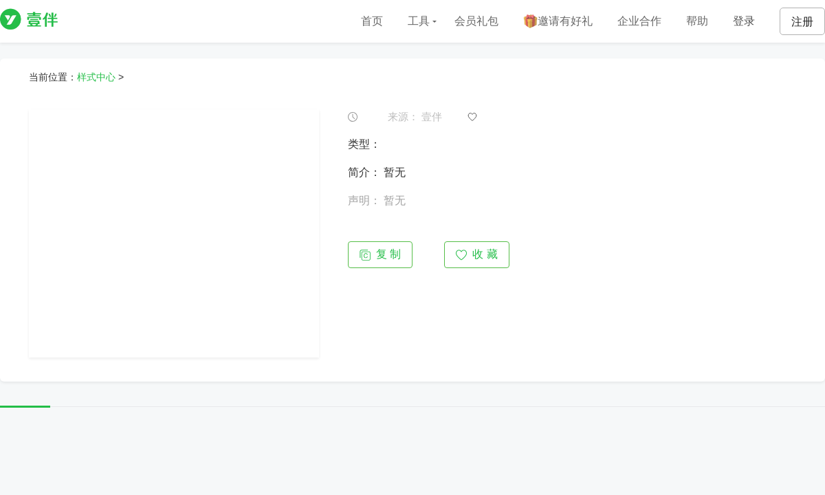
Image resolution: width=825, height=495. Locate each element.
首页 (372, 21)
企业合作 (639, 21)
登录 (744, 21)
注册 (802, 22)
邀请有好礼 (558, 21)
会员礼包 (476, 21)
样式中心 (96, 77)
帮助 (697, 21)
